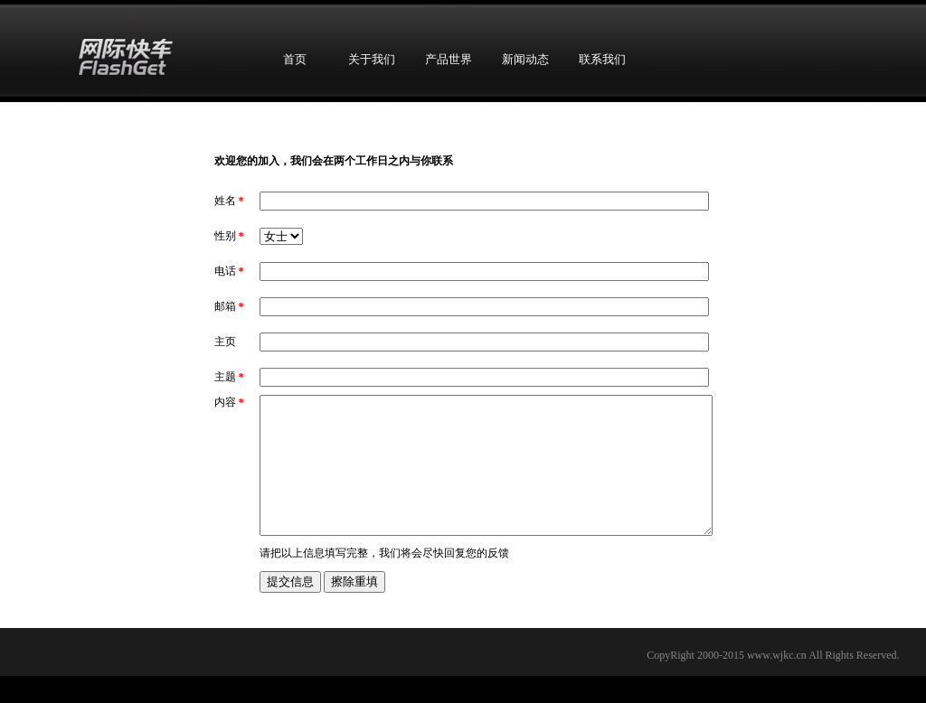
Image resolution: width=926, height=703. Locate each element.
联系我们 (602, 59)
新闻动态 (525, 59)
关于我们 (371, 59)
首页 (295, 59)
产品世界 (448, 59)
